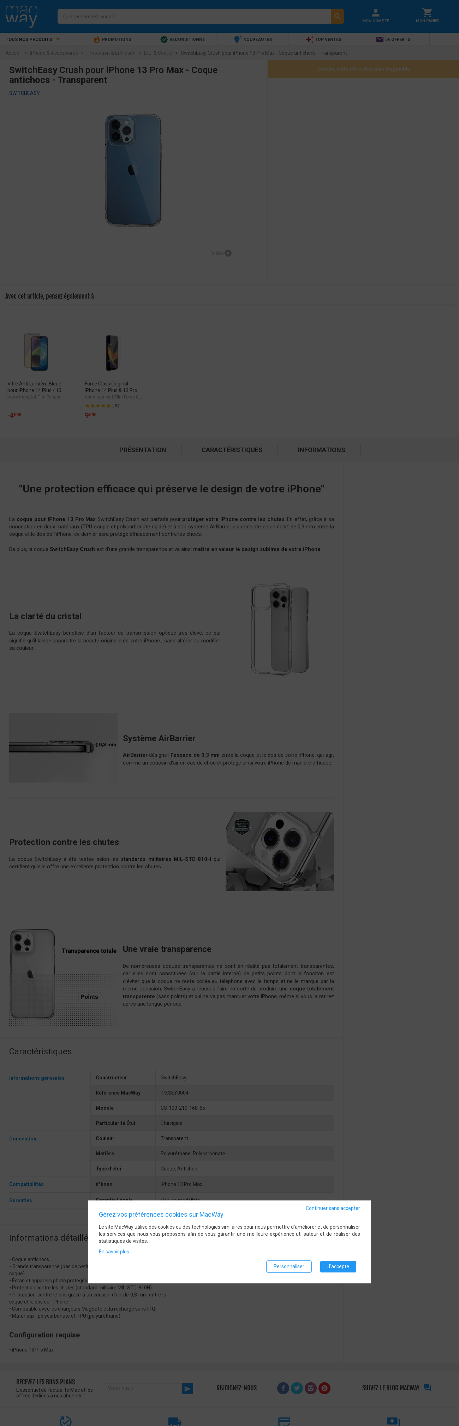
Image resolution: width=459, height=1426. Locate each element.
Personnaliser (289, 1266)
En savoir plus (114, 1251)
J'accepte (338, 1266)
